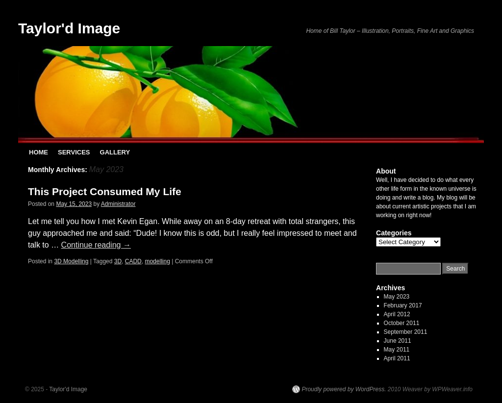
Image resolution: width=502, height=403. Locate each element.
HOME (38, 152)
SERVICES (74, 152)
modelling (157, 261)
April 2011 (397, 358)
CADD (133, 261)
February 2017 (403, 305)
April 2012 (397, 314)
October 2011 (402, 323)
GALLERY (115, 152)
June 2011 (397, 340)
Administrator (118, 204)
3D (118, 261)
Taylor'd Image (69, 28)
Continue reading (96, 245)
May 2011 (397, 349)
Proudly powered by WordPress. (343, 389)
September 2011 (405, 331)
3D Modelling (71, 261)
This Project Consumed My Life (104, 191)
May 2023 (397, 296)
